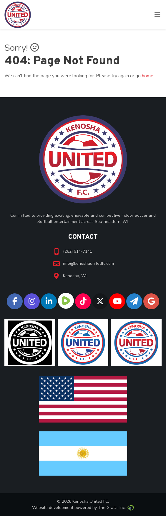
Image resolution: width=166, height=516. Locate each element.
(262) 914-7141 (77, 251)
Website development (52, 507)
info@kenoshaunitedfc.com (88, 263)
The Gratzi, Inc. (116, 507)
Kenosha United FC (90, 501)
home (147, 76)
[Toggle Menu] (157, 15)
